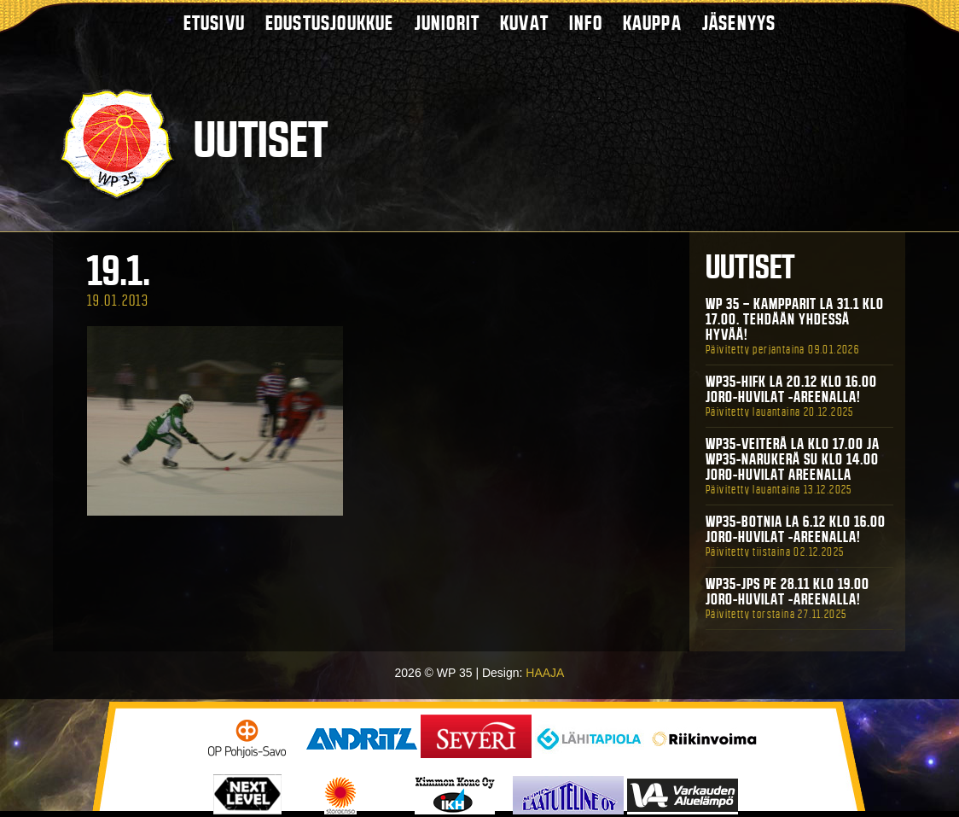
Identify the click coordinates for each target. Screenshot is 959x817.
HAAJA (545, 673)
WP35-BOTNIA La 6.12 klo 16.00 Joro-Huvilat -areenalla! (796, 529)
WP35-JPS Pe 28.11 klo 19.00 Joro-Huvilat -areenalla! (787, 592)
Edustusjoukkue (329, 22)
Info (585, 22)
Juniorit (447, 22)
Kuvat (524, 22)
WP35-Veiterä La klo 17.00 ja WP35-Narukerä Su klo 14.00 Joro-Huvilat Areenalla (793, 459)
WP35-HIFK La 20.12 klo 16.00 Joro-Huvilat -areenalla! (791, 389)
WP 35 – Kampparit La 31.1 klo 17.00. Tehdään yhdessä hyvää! (795, 319)
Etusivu (214, 22)
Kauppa (652, 22)
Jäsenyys (739, 22)
